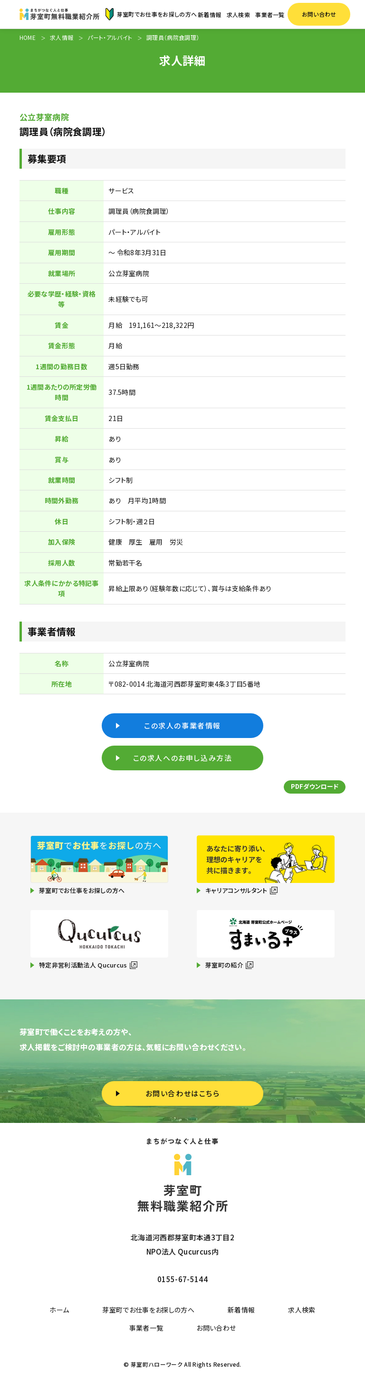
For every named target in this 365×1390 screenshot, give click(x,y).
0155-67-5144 (182, 1279)
